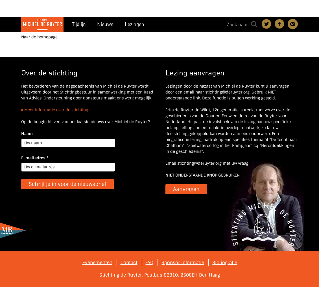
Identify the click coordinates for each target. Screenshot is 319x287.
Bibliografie (224, 263)
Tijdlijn (79, 24)
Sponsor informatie (182, 263)
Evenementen (97, 263)
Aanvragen (186, 189)
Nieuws (105, 24)
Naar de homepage (39, 37)
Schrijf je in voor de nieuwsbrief (67, 184)
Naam (27, 133)
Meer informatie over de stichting (56, 109)
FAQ (149, 263)
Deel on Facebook (280, 24)
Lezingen (134, 24)
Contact (293, 24)
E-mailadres (35, 157)
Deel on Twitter (267, 24)
